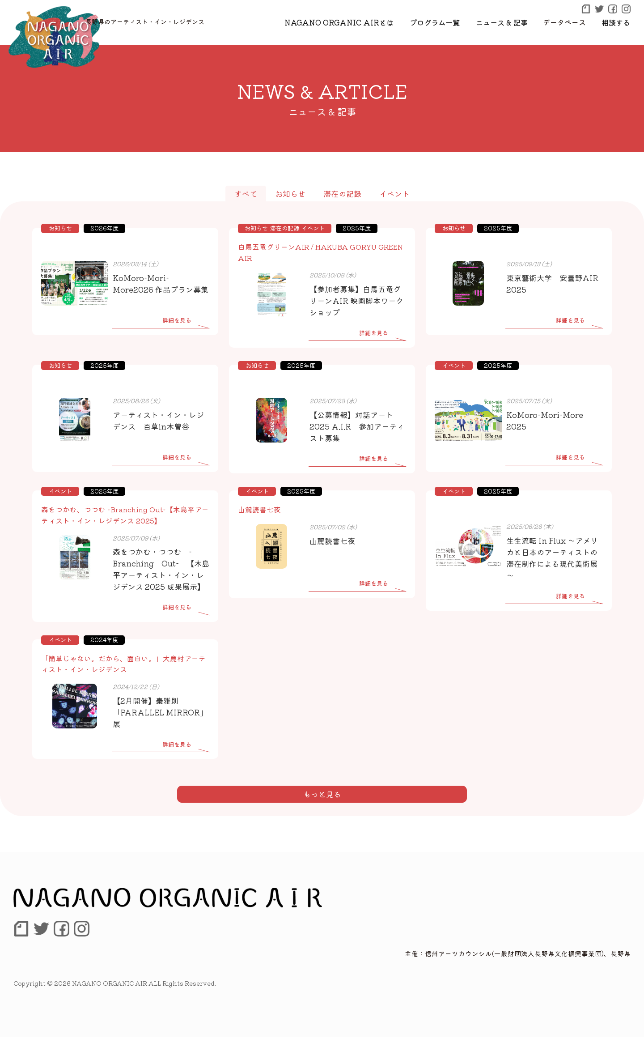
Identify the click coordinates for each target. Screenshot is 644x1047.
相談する (616, 22)
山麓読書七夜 (259, 509)
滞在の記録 (342, 193)
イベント (394, 193)
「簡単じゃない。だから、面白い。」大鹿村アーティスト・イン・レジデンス (123, 674)
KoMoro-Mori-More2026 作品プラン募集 (160, 283)
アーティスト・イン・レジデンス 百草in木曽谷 (158, 420)
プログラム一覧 (437, 22)
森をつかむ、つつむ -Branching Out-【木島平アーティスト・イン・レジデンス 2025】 (125, 514)
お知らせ (290, 193)
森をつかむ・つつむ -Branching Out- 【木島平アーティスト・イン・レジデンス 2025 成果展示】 (158, 574)
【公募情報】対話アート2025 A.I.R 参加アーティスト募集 (356, 426)
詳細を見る (176, 320)
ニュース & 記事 (503, 22)
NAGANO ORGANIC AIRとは (344, 22)
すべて (245, 193)
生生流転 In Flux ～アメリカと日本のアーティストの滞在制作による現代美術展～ (552, 557)
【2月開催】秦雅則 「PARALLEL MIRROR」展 (160, 722)
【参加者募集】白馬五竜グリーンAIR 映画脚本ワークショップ (356, 300)
